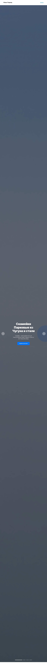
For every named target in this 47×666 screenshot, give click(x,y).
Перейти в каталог (23, 343)
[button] (18, 660)
